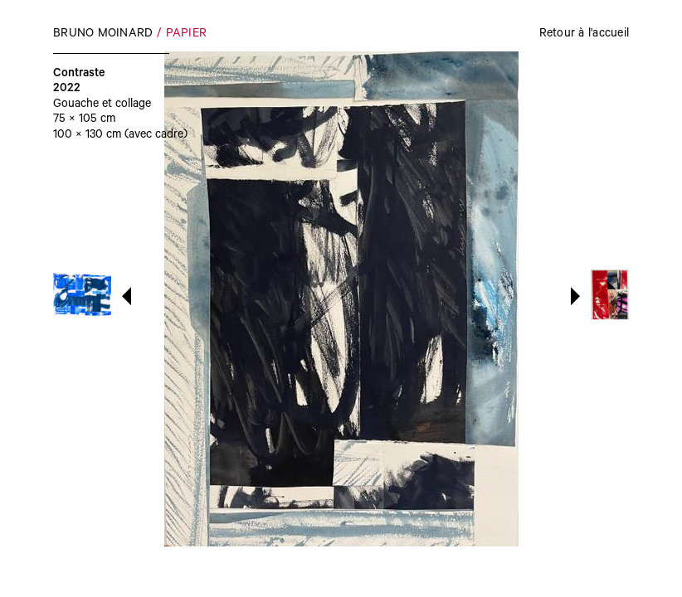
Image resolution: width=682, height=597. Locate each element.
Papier (186, 34)
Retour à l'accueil (584, 34)
